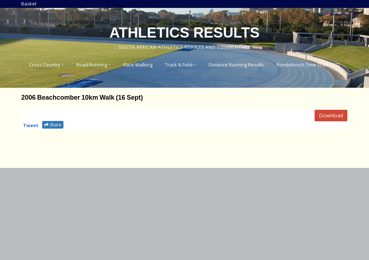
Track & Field (178, 64)
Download (331, 115)
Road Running (91, 64)
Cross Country (44, 64)
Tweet (31, 125)
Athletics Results (184, 32)
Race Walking (137, 64)
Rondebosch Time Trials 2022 (308, 64)
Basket (28, 3)
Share (52, 125)
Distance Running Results (236, 64)
